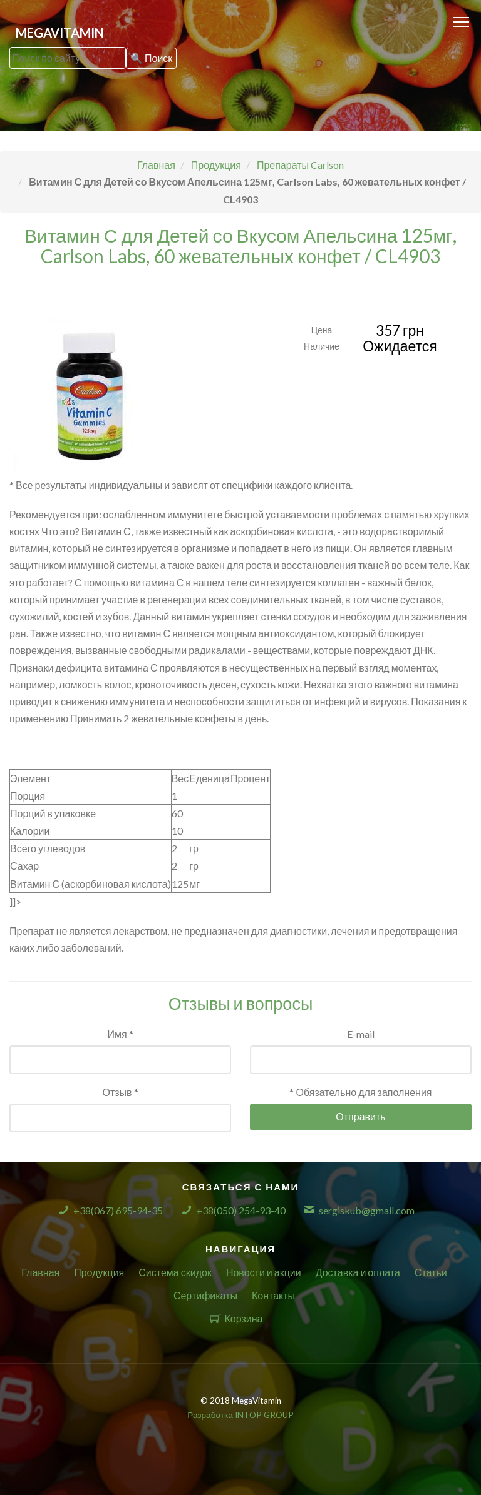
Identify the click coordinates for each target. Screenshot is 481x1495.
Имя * (120, 1034)
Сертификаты (205, 1295)
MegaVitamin (60, 32)
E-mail (361, 1034)
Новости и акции (263, 1272)
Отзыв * (120, 1092)
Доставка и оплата (358, 1272)
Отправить (360, 1116)
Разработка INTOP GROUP (240, 1415)
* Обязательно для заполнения (360, 1092)
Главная (40, 1272)
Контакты (273, 1295)
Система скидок (175, 1272)
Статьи (431, 1272)
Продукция (99, 1272)
